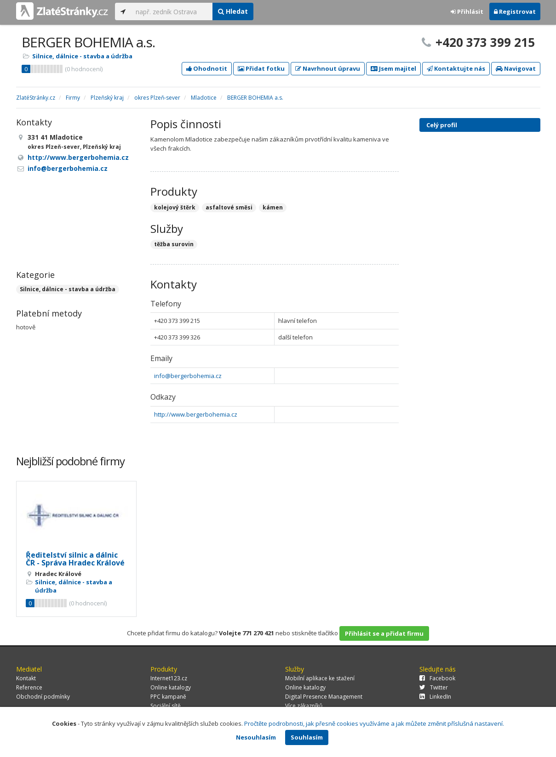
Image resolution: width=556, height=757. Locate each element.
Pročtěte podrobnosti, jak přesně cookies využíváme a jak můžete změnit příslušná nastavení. (374, 723)
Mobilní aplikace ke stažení (320, 678)
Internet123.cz (168, 678)
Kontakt (26, 678)
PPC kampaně (168, 697)
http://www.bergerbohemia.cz (195, 414)
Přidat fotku (261, 68)
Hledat (233, 11)
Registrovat (515, 11)
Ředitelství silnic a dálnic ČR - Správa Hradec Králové (75, 559)
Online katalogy (170, 687)
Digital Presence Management (323, 697)
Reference (29, 687)
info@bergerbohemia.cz (188, 376)
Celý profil (441, 125)
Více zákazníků (303, 706)
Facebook (437, 678)
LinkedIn (435, 697)
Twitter (433, 687)
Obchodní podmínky (43, 697)
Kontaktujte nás (456, 68)
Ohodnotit (206, 68)
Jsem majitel (393, 68)
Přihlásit (467, 11)
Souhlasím (307, 737)
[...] (172, 11)
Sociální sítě (165, 706)
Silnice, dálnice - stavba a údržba (82, 56)
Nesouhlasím (256, 737)
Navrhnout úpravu (327, 68)
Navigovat (516, 68)
